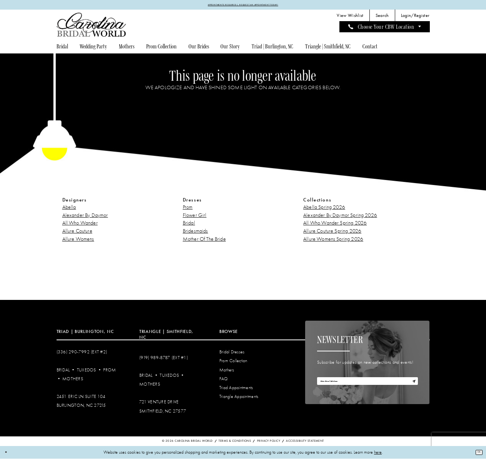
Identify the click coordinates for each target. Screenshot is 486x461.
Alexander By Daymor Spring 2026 (340, 217)
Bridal (189, 225)
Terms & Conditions (235, 443)
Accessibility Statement (305, 443)
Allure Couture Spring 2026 (332, 233)
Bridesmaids (195, 233)
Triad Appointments (236, 390)
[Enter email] (367, 387)
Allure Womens (78, 241)
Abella (69, 209)
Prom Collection (233, 363)
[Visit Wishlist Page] (350, 18)
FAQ (223, 381)
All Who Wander (80, 225)
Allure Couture (77, 233)
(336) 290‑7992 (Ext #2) (82, 354)
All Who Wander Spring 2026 (335, 225)
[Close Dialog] (8, 454)
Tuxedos (86, 372)
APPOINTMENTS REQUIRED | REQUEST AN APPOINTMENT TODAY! (243, 5)
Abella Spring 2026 (324, 209)
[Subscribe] (411, 386)
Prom (188, 209)
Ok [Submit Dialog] (476, 454)
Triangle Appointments (238, 398)
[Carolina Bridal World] (92, 27)
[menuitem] (350, 18)
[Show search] (382, 18)
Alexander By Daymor (85, 217)
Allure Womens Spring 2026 (333, 241)
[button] (415, 18)
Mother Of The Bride (204, 241)
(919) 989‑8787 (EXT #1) (163, 360)
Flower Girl (195, 217)
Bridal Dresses (232, 354)
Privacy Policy (268, 443)
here (378, 454)
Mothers (72, 381)
